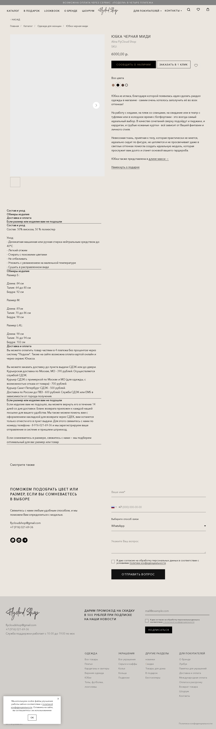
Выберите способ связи (125, 519)
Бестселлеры (152, 677)
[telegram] (25, 540)
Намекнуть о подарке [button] (125, 167)
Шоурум (184, 691)
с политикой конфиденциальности (178, 622)
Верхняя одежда (94, 673)
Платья (88, 663)
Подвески (123, 677)
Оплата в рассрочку (190, 682)
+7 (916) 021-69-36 (21, 527)
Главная (14, 26)
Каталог (28, 26)
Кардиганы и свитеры (97, 668)
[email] (177, 611)
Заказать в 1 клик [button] (173, 64)
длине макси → (159, 158)
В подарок (151, 673)
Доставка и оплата (190, 673)
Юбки (88, 677)
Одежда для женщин (49, 26)
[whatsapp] (12, 540)
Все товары (91, 659)
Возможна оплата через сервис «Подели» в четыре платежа (108, 2)
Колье (121, 668)
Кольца (122, 673)
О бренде (185, 659)
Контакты (184, 695)
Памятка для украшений (193, 668)
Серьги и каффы (127, 663)
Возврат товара (188, 686)
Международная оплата (193, 677)
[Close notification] (58, 698)
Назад (16, 19)
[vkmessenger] (18, 540)
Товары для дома (155, 668)
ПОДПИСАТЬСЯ (158, 629)
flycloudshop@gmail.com (25, 523)
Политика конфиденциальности (195, 723)
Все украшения (127, 659)
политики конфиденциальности (148, 563)
